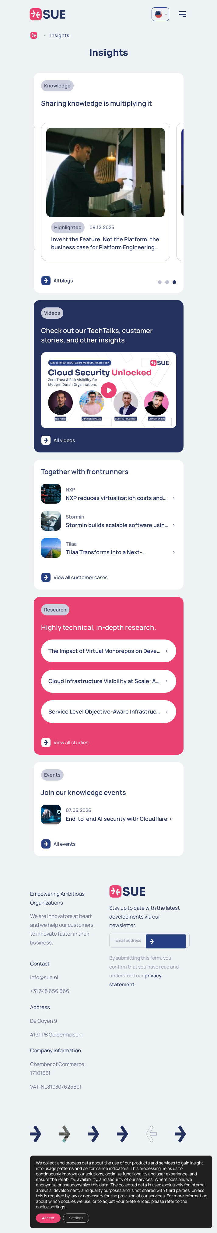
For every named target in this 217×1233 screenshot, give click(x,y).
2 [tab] (167, 282)
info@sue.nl (44, 977)
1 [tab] (160, 282)
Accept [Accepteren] (48, 1218)
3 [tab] (174, 282)
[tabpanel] (105, 192)
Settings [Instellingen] (76, 1218)
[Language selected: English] (160, 14)
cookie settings (50, 1207)
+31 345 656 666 (49, 990)
